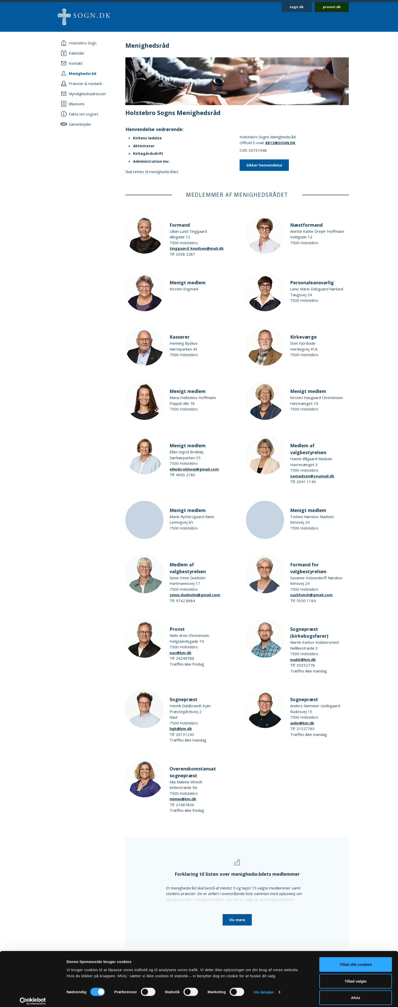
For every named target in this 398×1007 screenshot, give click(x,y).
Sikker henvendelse (264, 165)
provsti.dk (332, 7)
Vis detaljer (264, 988)
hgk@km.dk (181, 728)
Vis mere (237, 919)
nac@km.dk (180, 652)
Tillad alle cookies (355, 960)
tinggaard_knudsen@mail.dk (197, 248)
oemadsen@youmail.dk (312, 475)
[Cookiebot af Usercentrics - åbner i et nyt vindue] (33, 997)
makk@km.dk (303, 659)
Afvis (355, 993)
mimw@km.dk (183, 798)
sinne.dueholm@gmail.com (195, 594)
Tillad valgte (356, 977)
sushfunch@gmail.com (311, 594)
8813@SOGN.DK (280, 142)
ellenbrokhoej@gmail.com (194, 469)
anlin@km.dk (302, 722)
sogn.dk (297, 7)
